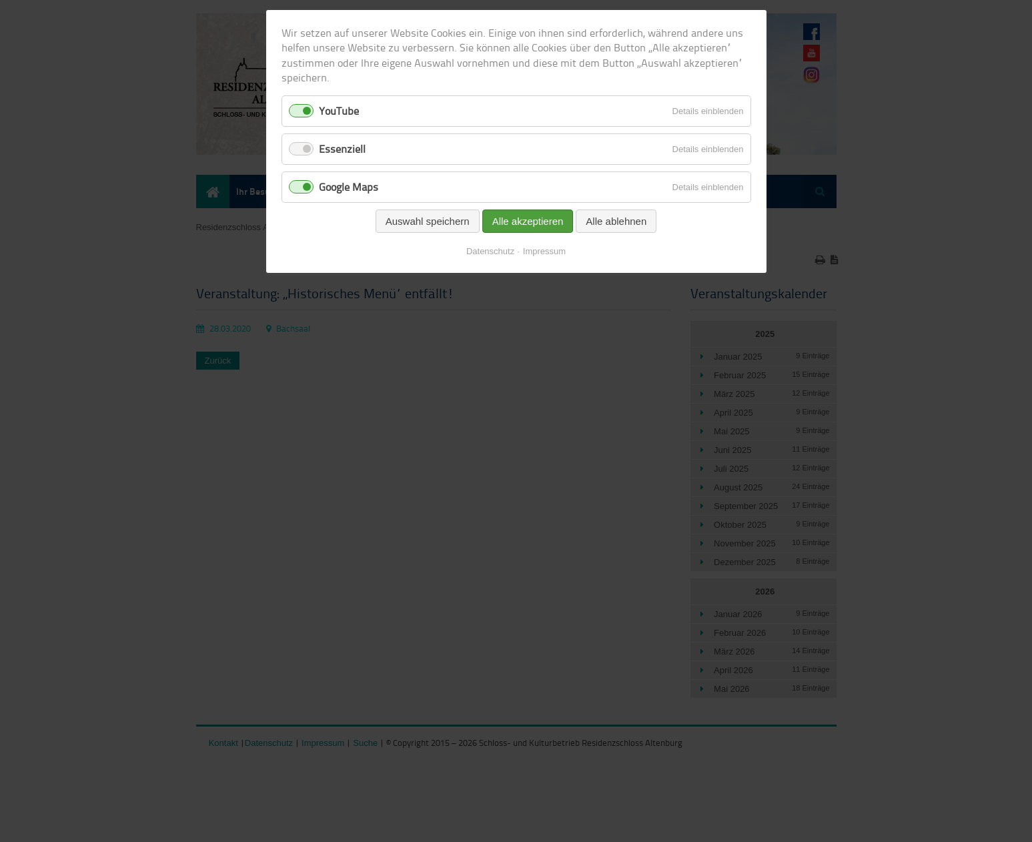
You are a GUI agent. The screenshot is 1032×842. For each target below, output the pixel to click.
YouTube (339, 110)
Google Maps (348, 186)
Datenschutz (490, 251)
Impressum (544, 251)
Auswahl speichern (428, 221)
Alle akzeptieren (528, 221)
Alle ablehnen (616, 221)
